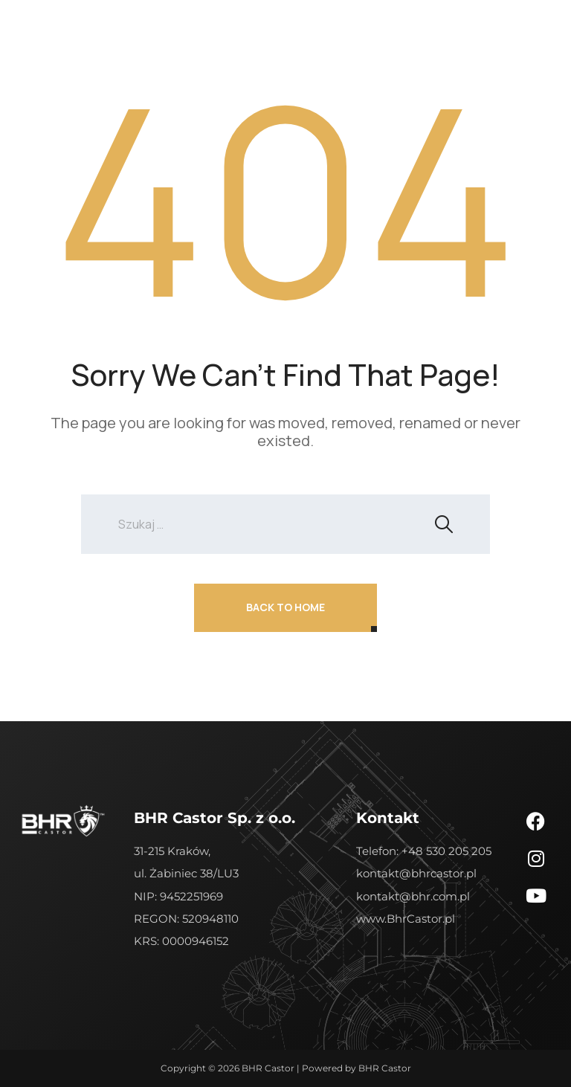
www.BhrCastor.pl (405, 919)
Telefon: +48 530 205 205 (423, 851)
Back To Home (285, 607)
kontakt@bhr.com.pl (413, 896)
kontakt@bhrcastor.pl (416, 873)
